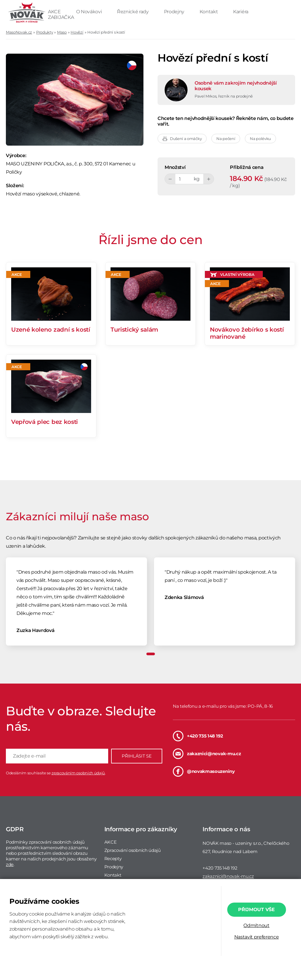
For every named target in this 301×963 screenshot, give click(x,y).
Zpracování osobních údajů (132, 850)
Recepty (113, 858)
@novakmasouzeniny (204, 771)
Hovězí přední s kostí (106, 32)
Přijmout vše (256, 909)
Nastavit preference (256, 937)
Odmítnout (256, 925)
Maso (62, 32)
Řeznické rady (133, 11)
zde (10, 864)
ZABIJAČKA (61, 17)
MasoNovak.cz (19, 32)
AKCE (55, 11)
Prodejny (174, 11)
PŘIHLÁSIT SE (136, 756)
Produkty (44, 32)
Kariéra (240, 11)
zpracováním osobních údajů (78, 773)
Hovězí (77, 32)
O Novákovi (89, 11)
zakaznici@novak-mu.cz (207, 753)
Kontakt (209, 11)
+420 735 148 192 (198, 736)
